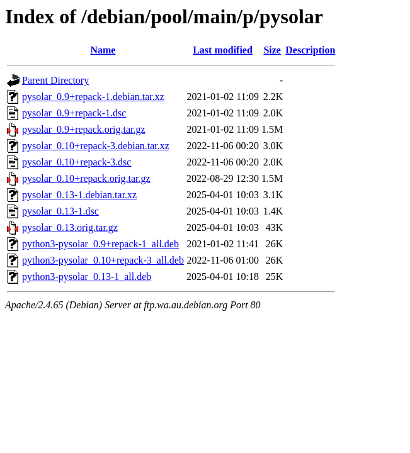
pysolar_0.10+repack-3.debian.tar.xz (95, 145)
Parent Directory (55, 80)
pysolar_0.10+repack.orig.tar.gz (86, 178)
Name (102, 50)
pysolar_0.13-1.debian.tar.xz (79, 194)
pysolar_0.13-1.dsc (60, 211)
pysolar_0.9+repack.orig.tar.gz (83, 129)
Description (310, 50)
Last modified (223, 50)
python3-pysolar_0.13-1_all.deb (86, 276)
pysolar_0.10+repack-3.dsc (76, 162)
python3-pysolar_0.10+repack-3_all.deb (103, 260)
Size (272, 50)
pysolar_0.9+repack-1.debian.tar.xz (93, 96)
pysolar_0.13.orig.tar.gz (70, 227)
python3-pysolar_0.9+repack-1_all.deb (100, 243)
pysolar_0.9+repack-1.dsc (74, 113)
